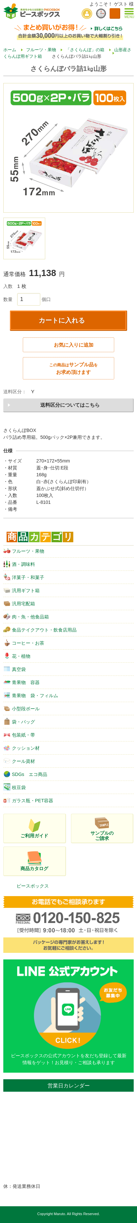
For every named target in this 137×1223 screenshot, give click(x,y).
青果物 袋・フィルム (30, 695)
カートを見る (115, 13)
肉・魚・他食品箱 (26, 616)
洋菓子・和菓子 (23, 577)
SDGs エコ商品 (25, 774)
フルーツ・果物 (23, 550)
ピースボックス (33, 886)
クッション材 (21, 747)
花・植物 (16, 655)
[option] (68, 148)
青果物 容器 (21, 682)
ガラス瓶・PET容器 (28, 800)
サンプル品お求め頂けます (73, 368)
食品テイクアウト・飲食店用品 (40, 629)
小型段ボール (21, 708)
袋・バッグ (19, 721)
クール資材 (19, 760)
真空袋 (14, 669)
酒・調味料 (19, 564)
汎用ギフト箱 (21, 590)
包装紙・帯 (19, 734)
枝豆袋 (14, 787)
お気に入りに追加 (73, 345)
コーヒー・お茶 (23, 642)
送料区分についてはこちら (70, 405)
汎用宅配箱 (19, 603)
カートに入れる (62, 320)
